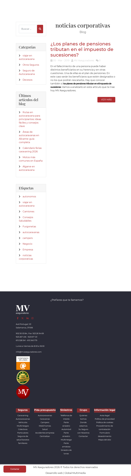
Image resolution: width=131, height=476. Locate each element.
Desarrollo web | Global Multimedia (66, 473)
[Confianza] (23, 363)
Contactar (83, 436)
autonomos (29, 196)
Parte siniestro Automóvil (66, 425)
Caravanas (45, 419)
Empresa (28, 249)
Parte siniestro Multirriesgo (66, 436)
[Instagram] (32, 318)
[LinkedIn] (27, 318)
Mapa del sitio (104, 440)
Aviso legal (105, 415)
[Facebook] (18, 318)
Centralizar (45, 436)
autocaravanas (31, 232)
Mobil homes (45, 426)
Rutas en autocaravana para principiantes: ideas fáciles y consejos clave (30, 119)
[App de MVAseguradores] (23, 391)
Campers (45, 422)
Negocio (27, 243)
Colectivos (22, 429)
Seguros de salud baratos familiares (23, 439)
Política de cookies (104, 422)
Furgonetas (29, 226)
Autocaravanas (23, 419)
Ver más (106, 99)
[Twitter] (22, 318)
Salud (45, 429)
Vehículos (22, 422)
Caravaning (22, 415)
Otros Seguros (31, 64)
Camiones (28, 211)
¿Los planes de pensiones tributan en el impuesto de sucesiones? (81, 49)
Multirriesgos (23, 426)
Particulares (22, 433)
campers (28, 238)
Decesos (27, 79)
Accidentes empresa (44, 433)
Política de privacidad (105, 419)
